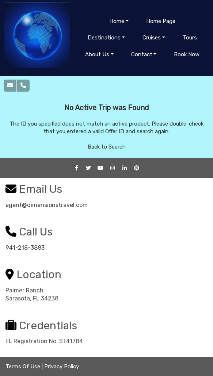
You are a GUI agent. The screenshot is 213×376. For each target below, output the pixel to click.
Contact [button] (141, 54)
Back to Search (107, 146)
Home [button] (116, 21)
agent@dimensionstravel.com (46, 205)
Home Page (160, 21)
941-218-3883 (25, 247)
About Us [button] (97, 54)
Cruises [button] (151, 37)
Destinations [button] (104, 37)
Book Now (186, 54)
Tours (190, 37)
